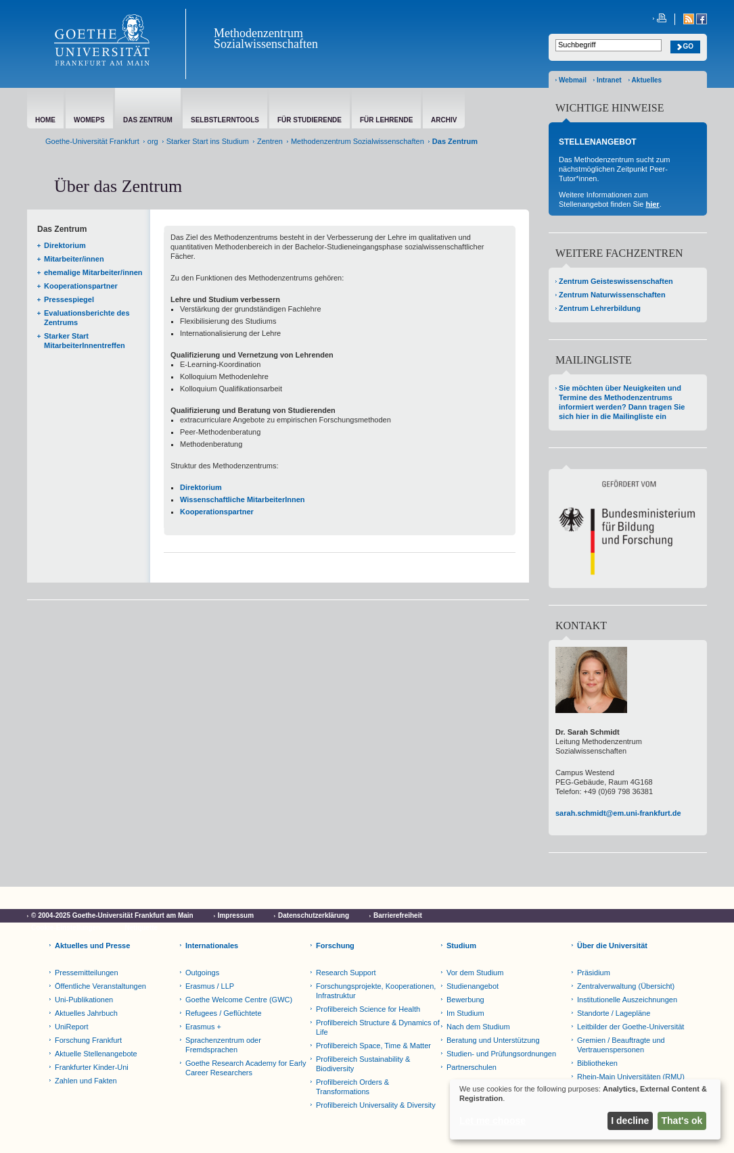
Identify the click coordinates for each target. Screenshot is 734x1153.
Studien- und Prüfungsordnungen (501, 1054)
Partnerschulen (471, 1067)
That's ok (682, 1120)
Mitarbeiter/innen (74, 259)
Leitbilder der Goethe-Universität (630, 1027)
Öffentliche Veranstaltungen (100, 986)
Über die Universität (612, 945)
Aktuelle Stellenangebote (96, 1054)
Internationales (211, 945)
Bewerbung (465, 1000)
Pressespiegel (69, 299)
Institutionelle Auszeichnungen (627, 1000)
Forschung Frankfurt (88, 1040)
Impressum (236, 915)
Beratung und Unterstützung (493, 1040)
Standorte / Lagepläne (613, 1013)
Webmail (573, 80)
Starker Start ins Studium (207, 141)
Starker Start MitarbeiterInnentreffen (84, 340)
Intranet (609, 80)
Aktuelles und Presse (92, 945)
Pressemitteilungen (86, 972)
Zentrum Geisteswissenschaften (616, 281)
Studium (461, 945)
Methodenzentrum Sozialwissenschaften (266, 38)
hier (652, 204)
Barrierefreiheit (397, 915)
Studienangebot (472, 986)
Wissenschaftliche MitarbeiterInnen (242, 499)
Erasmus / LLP (209, 986)
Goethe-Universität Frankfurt (92, 141)
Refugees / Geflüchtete (223, 1013)
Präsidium (593, 972)
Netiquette (141, 927)
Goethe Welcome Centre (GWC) (238, 1000)
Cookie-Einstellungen (65, 927)
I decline (630, 1120)
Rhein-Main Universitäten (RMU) (631, 1077)
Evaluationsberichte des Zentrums (87, 317)
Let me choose (492, 1120)
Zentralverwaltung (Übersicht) (625, 986)
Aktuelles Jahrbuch (86, 1013)
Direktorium (65, 245)
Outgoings (202, 972)
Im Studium (465, 1013)
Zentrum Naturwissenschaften (612, 295)
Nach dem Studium (478, 1027)
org (152, 141)
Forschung (335, 945)
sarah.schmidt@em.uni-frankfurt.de (618, 813)
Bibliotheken (597, 1063)
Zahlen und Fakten (86, 1081)
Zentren (270, 141)
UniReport (72, 1027)
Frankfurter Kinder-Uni (92, 1067)
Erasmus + (203, 1027)
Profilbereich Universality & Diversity (376, 1105)
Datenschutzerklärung (313, 915)
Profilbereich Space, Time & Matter (373, 1045)
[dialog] (585, 1109)
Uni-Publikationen (84, 1000)
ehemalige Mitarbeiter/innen (93, 272)
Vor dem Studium (474, 972)
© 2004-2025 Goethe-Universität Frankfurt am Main (112, 915)
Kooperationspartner (81, 286)
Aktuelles (647, 80)
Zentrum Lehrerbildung (600, 308)
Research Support (346, 972)
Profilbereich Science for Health (368, 1009)
